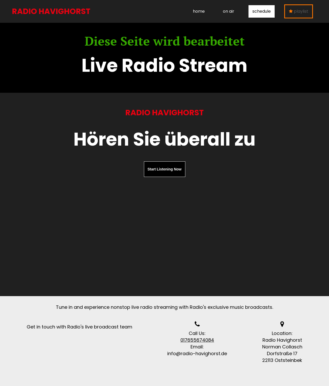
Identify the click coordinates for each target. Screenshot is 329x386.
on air (228, 11)
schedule (261, 11)
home (199, 11)
